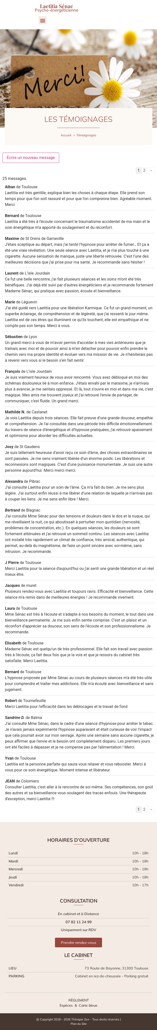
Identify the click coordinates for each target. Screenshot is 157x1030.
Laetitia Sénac (56, 5)
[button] (42, 20)
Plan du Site (78, 1024)
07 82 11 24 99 (79, 922)
